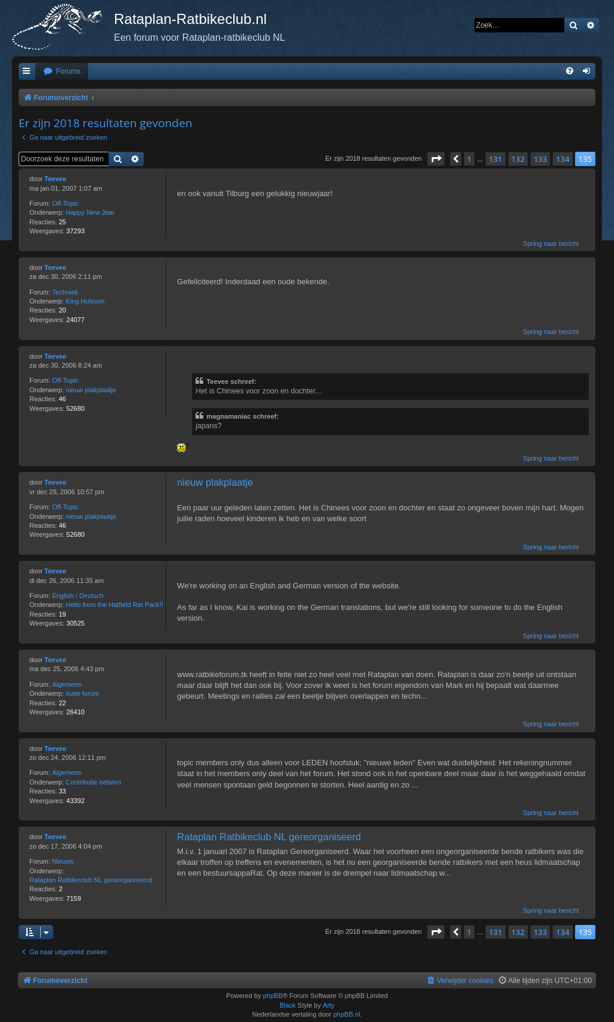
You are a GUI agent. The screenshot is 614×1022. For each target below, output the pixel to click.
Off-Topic (65, 203)
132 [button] (518, 159)
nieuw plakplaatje (91, 389)
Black (287, 1005)
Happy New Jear (90, 212)
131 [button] (495, 159)
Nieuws (63, 861)
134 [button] (562, 159)
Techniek (65, 292)
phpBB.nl (346, 1014)
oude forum (83, 693)
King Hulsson (85, 301)
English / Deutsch (78, 595)
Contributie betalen (93, 782)
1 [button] (469, 159)
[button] (436, 159)
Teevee (55, 178)
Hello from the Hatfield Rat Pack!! (115, 604)
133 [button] (540, 159)
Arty (329, 1005)
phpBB (272, 995)
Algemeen (67, 684)
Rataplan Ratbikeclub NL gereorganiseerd (90, 879)
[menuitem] (61, 72)
